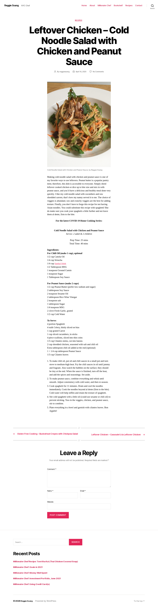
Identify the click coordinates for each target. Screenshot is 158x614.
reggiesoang (64, 72)
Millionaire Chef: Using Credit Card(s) (33, 591)
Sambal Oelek (61, 263)
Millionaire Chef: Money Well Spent (32, 579)
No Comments (99, 72)
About (92, 5)
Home (84, 5)
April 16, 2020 (81, 72)
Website (50, 505)
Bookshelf (118, 5)
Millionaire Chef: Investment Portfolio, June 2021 (40, 585)
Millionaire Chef (104, 5)
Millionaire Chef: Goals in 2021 (29, 573)
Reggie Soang (12, 5)
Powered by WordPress (47, 608)
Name (50, 494)
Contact (138, 5)
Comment (51, 473)
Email (83, 494)
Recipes (129, 5)
